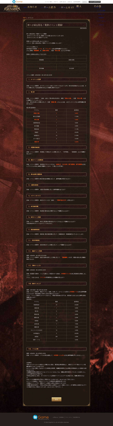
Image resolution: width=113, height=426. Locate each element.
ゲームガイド (66, 8)
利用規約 (62, 417)
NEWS (29, 8)
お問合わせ (55, 417)
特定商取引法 (76, 417)
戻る (56, 399)
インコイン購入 (48, 2)
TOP (24, 18)
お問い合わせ (63, 2)
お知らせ (70, 2)
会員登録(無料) (76, 2)
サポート (56, 2)
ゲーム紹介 (48, 8)
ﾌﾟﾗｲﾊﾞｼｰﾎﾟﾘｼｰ (68, 417)
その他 (104, 8)
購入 (85, 8)
